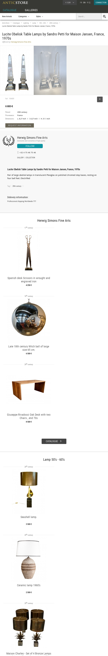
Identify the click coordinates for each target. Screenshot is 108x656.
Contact (82, 633)
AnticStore (5, 23)
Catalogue (16, 23)
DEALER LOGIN (10, 632)
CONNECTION (101, 2)
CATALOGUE (9, 10)
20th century (53, 23)
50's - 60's (42, 23)
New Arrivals (7, 16)
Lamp (34, 23)
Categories (28, 629)
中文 (89, 2)
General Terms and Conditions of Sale (60, 651)
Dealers (49, 629)
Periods (27, 636)
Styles (26, 632)
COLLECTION (30, 158)
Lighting (26, 23)
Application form (10, 638)
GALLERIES (31, 10)
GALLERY (20, 158)
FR (81, 2)
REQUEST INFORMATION (19, 125)
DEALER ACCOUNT (9, 626)
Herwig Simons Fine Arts (32, 137)
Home (81, 630)
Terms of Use (39, 651)
